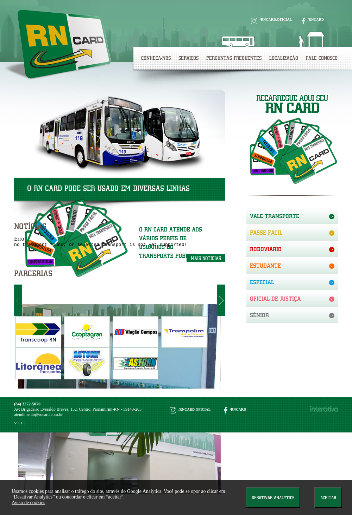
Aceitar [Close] (328, 497)
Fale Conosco (322, 58)
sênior (259, 315)
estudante (265, 265)
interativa (324, 411)
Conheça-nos (156, 58)
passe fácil (266, 232)
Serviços (188, 58)
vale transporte (274, 216)
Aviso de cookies (28, 502)
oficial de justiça (275, 298)
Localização (283, 58)
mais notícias (206, 259)
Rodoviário (266, 249)
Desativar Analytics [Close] (273, 497)
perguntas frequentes (234, 58)
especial (262, 282)
